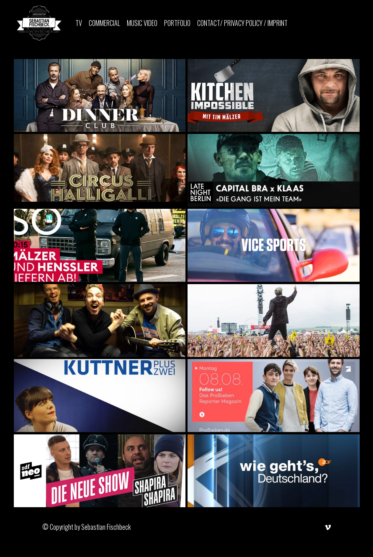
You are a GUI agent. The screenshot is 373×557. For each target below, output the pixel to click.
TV (78, 23)
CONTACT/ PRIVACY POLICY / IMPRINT (242, 23)
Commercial (104, 23)
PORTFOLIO (177, 23)
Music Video (142, 23)
